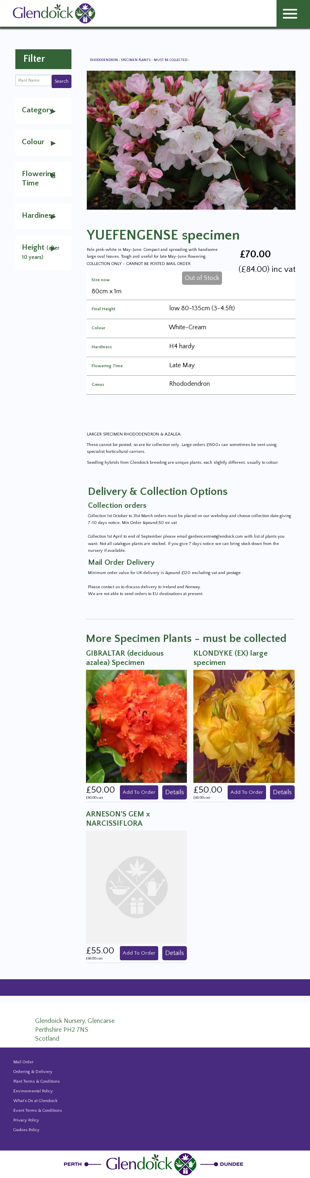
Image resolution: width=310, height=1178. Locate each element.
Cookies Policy (26, 1130)
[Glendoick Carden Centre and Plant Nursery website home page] (54, 13)
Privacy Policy (26, 1120)
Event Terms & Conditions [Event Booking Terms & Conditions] (37, 1110)
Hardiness (102, 347)
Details (174, 792)
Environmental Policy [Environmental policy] (33, 1091)
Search (61, 81)
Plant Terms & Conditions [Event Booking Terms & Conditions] (36, 1081)
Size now (101, 280)
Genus (98, 385)
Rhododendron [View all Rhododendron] (104, 60)
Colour (98, 328)
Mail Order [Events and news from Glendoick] (23, 1062)
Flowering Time (107, 366)
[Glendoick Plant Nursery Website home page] (155, 1163)
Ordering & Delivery (32, 1071)
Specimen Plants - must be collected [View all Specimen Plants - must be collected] (154, 60)
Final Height (103, 309)
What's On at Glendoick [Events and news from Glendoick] (35, 1100)
